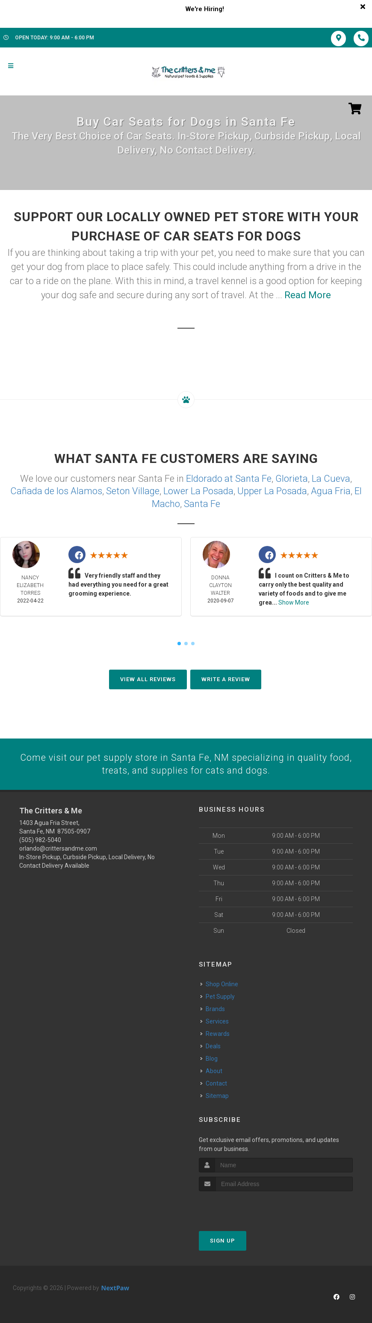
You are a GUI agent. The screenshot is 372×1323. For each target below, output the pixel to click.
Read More (307, 295)
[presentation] (244, 1206)
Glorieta (291, 478)
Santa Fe (202, 502)
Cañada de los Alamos (56, 490)
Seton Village (132, 490)
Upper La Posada (272, 490)
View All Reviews (148, 678)
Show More (293, 601)
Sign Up (222, 1240)
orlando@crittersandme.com (58, 847)
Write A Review (225, 678)
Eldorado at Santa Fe (229, 478)
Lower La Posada (198, 490)
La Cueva (331, 478)
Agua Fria (331, 490)
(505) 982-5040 (40, 839)
